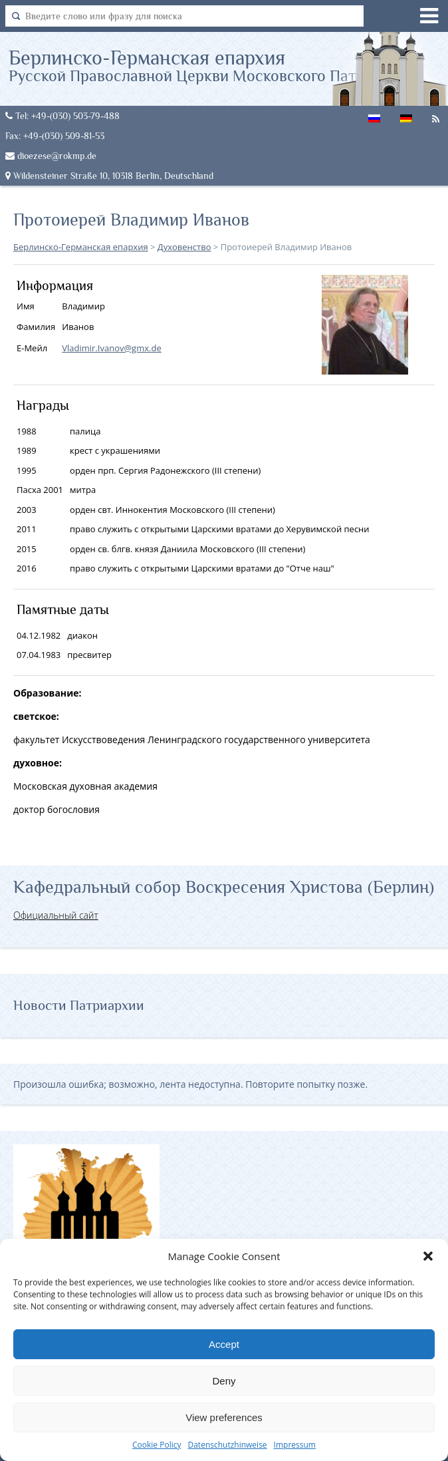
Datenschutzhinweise (227, 1444)
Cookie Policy (156, 1444)
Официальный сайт (55, 915)
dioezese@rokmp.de (50, 155)
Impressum (295, 1444)
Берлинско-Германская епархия (214, 65)
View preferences (224, 1417)
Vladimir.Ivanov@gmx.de (111, 348)
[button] (428, 1256)
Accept (224, 1344)
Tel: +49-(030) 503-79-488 (62, 115)
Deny (223, 1380)
